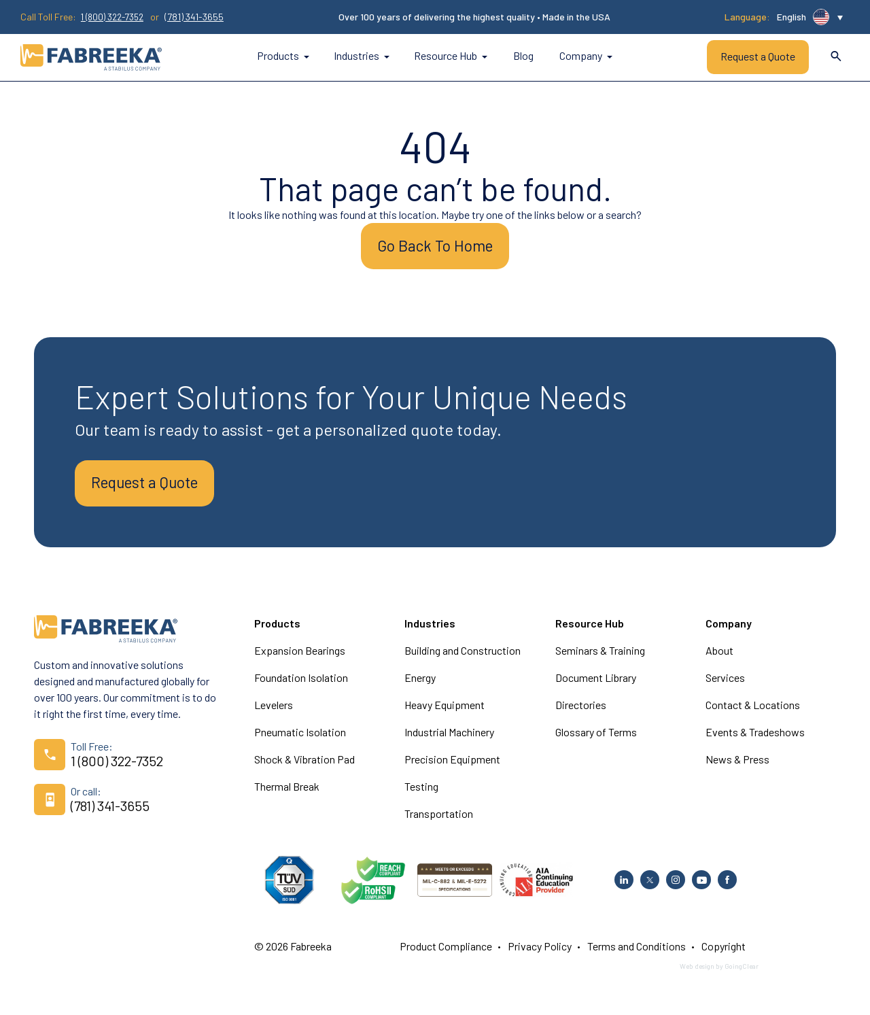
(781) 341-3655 (201, 17)
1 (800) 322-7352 (116, 17)
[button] (810, 17)
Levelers (273, 711)
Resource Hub (450, 56)
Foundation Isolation (301, 684)
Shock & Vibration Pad (304, 765)
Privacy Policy (540, 952)
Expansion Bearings (299, 657)
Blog (523, 56)
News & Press (737, 765)
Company (585, 56)
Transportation (438, 820)
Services (725, 684)
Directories (580, 711)
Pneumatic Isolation (300, 738)
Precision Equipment (452, 765)
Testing (421, 793)
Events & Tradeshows (755, 738)
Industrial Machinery (449, 738)
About (719, 657)
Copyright (723, 952)
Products (283, 56)
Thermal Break (286, 793)
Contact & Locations (753, 711)
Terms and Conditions (636, 952)
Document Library (595, 684)
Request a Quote (757, 56)
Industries (361, 56)
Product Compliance (446, 952)
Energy (420, 684)
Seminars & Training (600, 657)
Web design (697, 973)
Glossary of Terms (596, 738)
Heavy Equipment (444, 711)
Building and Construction (462, 657)
